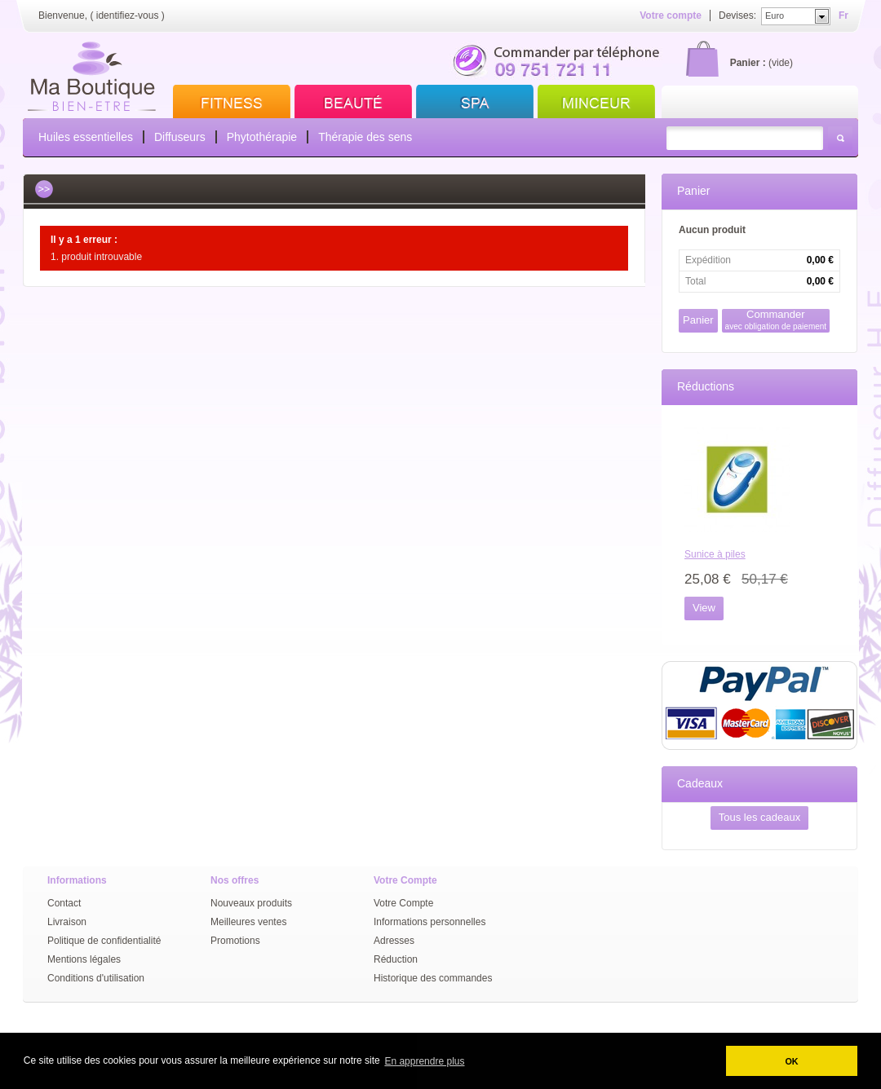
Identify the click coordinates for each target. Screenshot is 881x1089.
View (704, 608)
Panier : (748, 62)
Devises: (737, 15)
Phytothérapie (262, 136)
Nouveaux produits (251, 903)
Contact (64, 903)
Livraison (66, 922)
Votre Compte (403, 903)
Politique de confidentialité (104, 940)
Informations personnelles (429, 922)
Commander (776, 320)
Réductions (705, 386)
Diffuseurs (180, 136)
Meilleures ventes (248, 922)
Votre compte (671, 15)
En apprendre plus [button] (424, 1061)
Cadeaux (700, 783)
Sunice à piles (715, 554)
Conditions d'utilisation (95, 978)
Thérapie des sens (365, 136)
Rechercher (840, 138)
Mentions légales (84, 959)
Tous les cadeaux (759, 817)
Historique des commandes (433, 978)
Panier (693, 190)
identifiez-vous (127, 15)
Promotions (235, 940)
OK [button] (791, 1061)
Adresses (394, 940)
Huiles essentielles (85, 136)
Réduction (396, 959)
